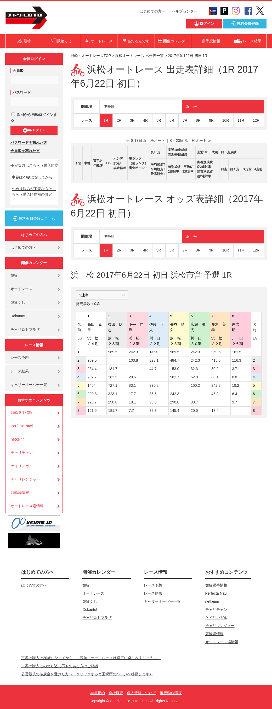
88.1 (214, 377)
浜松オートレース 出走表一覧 (139, 56)
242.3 (133, 352)
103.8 (133, 360)
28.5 (132, 377)
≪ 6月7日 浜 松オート (145, 140)
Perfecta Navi (22, 426)
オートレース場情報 (27, 506)
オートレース (21, 289)
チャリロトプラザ (25, 329)
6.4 (234, 394)
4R (145, 120)
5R (158, 120)
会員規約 (97, 693)
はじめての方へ (152, 11)
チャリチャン (22, 452)
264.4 (92, 369)
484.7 (174, 360)
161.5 (236, 352)
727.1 (112, 385)
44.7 (152, 369)
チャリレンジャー (25, 479)
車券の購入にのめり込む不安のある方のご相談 (59, 666)
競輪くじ (17, 302)
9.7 (234, 402)
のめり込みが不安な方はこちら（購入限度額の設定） (34, 191)
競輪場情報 (20, 492)
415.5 (215, 360)
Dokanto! (17, 316)
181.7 (112, 369)
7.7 (131, 410)
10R (225, 120)
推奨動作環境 (171, 693)
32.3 (194, 369)
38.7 (194, 402)
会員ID (18, 70)
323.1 (153, 360)
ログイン (34, 130)
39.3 (152, 410)
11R (240, 120)
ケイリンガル (22, 466)
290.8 (153, 385)
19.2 (235, 385)
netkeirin (18, 439)
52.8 (194, 377)
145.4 (174, 410)
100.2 (195, 385)
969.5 (112, 352)
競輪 (14, 275)
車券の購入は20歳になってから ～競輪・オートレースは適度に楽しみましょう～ (91, 658)
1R (106, 120)
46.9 (214, 394)
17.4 (214, 410)
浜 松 (191, 106)
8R (198, 120)
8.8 (234, 377)
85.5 (152, 394)
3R (132, 120)
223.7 (92, 402)
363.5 (112, 377)
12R (256, 120)
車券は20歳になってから (32, 177)
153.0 (174, 369)
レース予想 (19, 357)
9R (211, 120)
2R (119, 120)
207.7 (92, 377)
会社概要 (116, 693)
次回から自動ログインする (33, 117)
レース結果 (19, 371)
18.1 (132, 402)
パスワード (22, 92)
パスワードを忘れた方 (28, 142)
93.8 (152, 402)
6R (171, 120)
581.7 (174, 377)
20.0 (194, 410)
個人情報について (141, 693)
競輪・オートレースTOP (91, 56)
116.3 (236, 360)
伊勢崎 (109, 106)
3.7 (234, 369)
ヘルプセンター (184, 11)
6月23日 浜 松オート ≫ (190, 140)
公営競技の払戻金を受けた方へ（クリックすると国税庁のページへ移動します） (87, 674)
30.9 (214, 369)
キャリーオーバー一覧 (28, 385)
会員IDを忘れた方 (25, 151)
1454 (153, 352)
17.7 (132, 394)
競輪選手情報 (22, 413)
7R (185, 120)
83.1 (132, 385)
